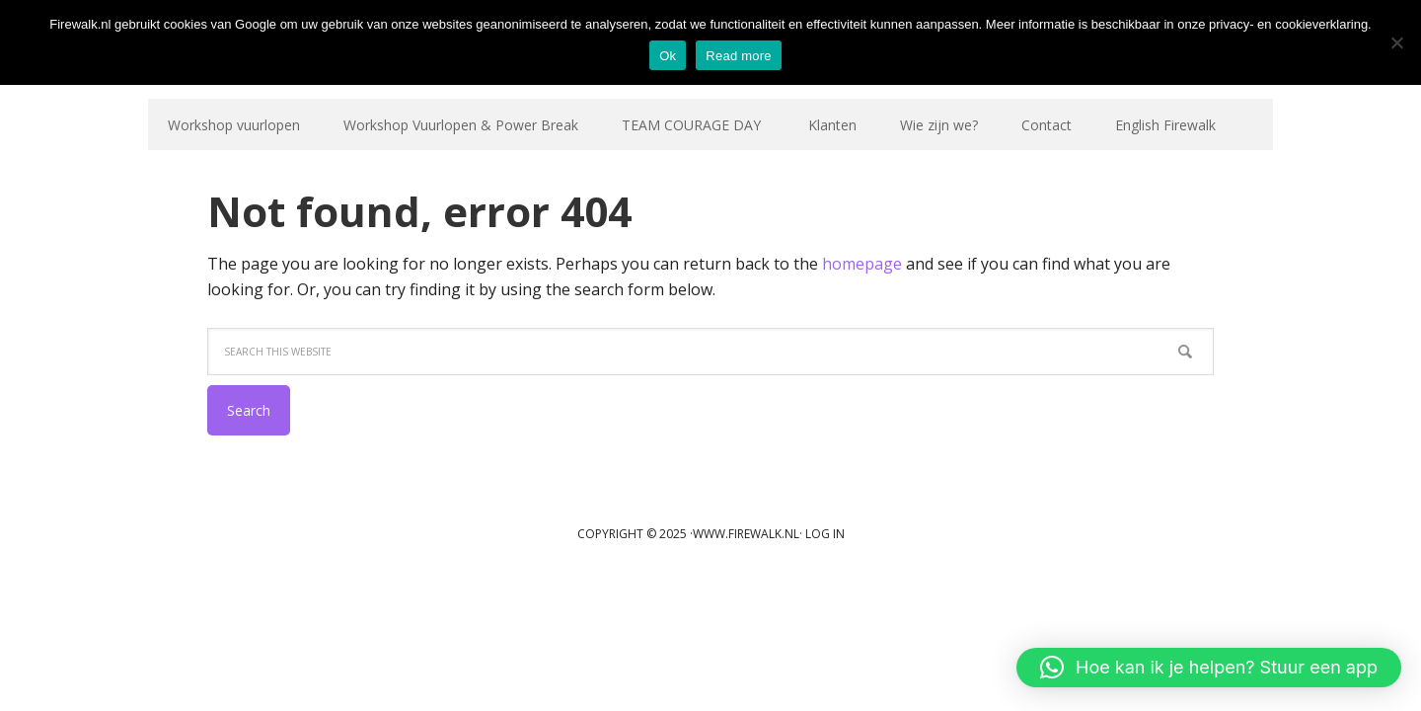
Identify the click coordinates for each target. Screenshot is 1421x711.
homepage (862, 264)
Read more (739, 55)
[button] (1208, 667)
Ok (667, 55)
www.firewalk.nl (746, 533)
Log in (825, 533)
